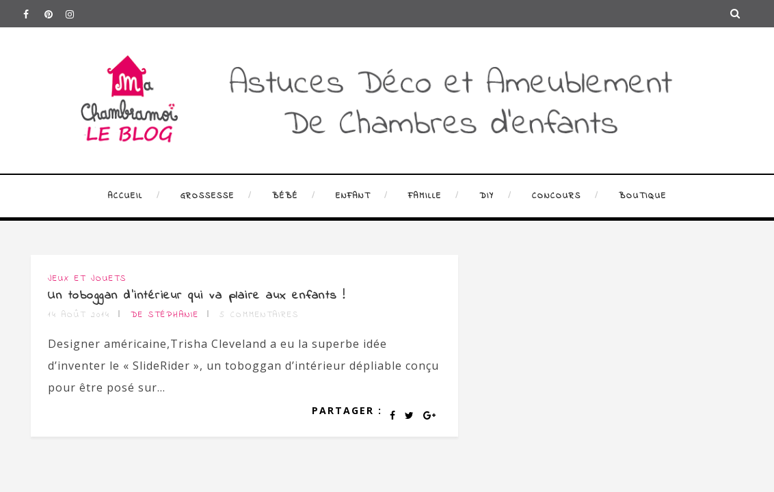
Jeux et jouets (87, 279)
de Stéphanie (165, 315)
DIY (486, 196)
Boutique (643, 196)
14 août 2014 (79, 315)
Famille (425, 196)
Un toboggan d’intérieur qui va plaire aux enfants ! (197, 296)
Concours (556, 196)
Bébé (285, 196)
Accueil (125, 196)
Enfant (353, 196)
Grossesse (208, 196)
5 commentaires (259, 315)
